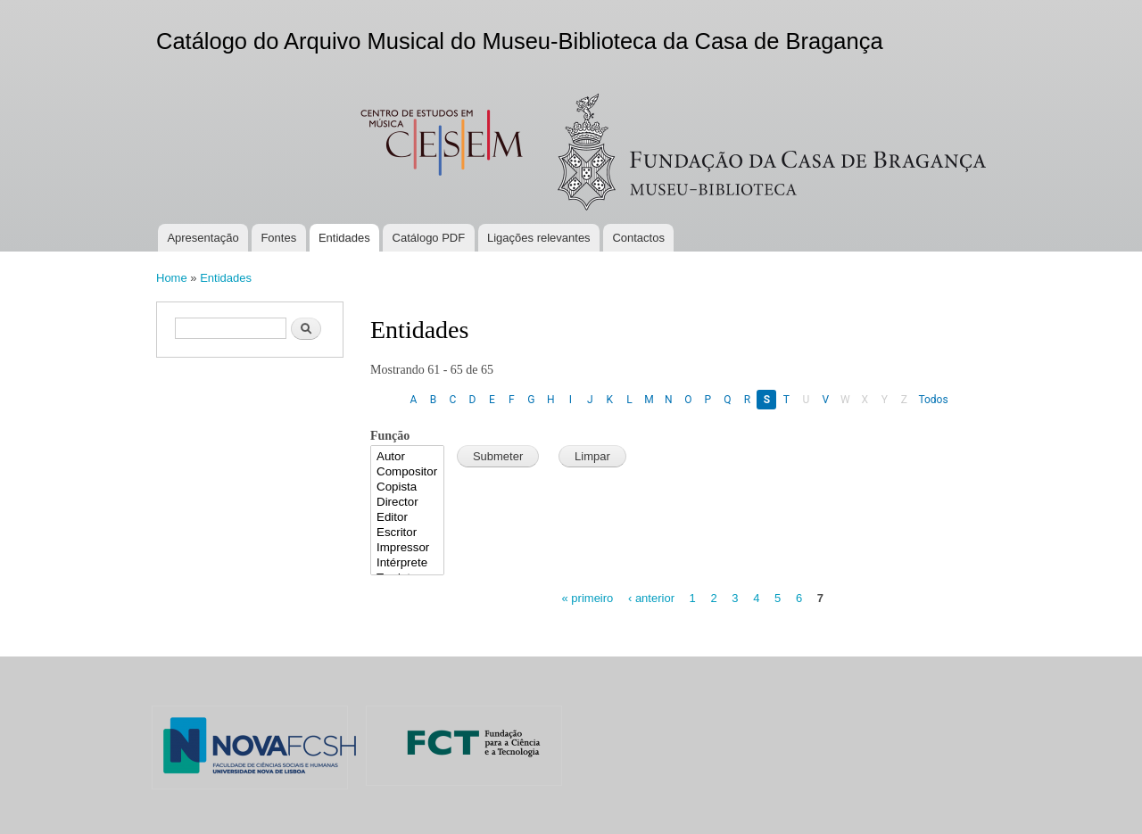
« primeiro (588, 598)
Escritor (407, 533)
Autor (407, 457)
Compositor (407, 472)
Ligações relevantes (539, 237)
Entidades (344, 237)
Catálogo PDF (429, 237)
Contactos (638, 237)
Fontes (278, 237)
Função (390, 435)
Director (407, 502)
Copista (407, 487)
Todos (933, 399)
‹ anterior (651, 598)
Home (171, 278)
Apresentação (202, 237)
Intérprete (407, 563)
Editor (407, 517)
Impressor (407, 548)
